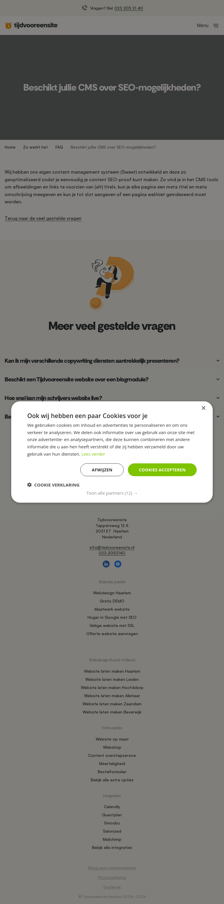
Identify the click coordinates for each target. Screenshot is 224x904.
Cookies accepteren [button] (162, 469)
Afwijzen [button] (102, 469)
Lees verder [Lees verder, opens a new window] (93, 454)
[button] (112, 493)
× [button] (203, 408)
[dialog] (112, 452)
